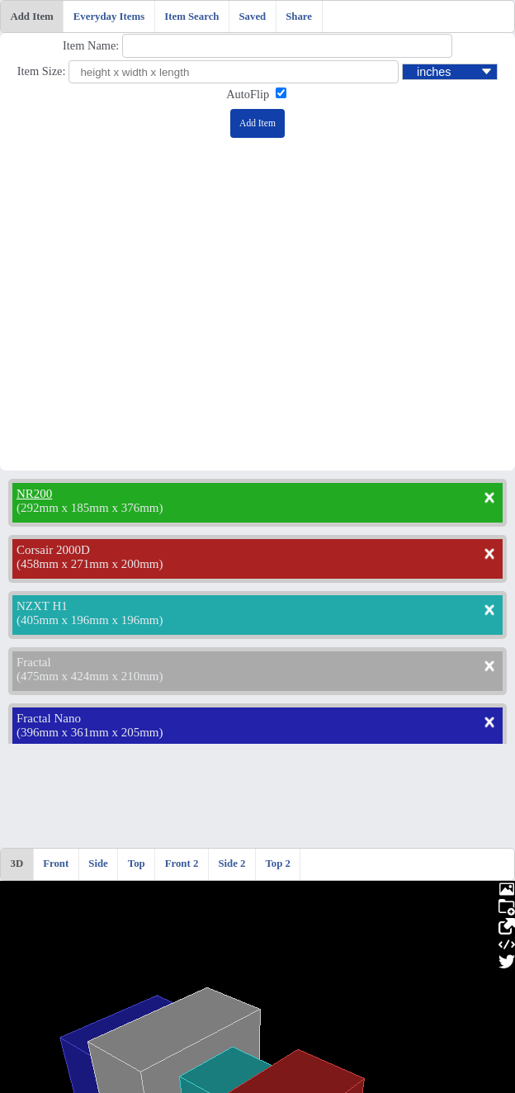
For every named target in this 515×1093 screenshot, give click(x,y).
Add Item (32, 16)
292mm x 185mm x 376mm (90, 507)
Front (56, 863)
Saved (252, 16)
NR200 (34, 493)
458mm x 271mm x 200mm (90, 563)
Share (299, 16)
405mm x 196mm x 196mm (90, 620)
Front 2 (182, 863)
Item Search (191, 16)
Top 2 (277, 863)
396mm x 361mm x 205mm (90, 732)
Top (136, 863)
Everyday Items (108, 16)
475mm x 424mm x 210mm (90, 676)
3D (17, 863)
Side (97, 863)
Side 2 (231, 863)
